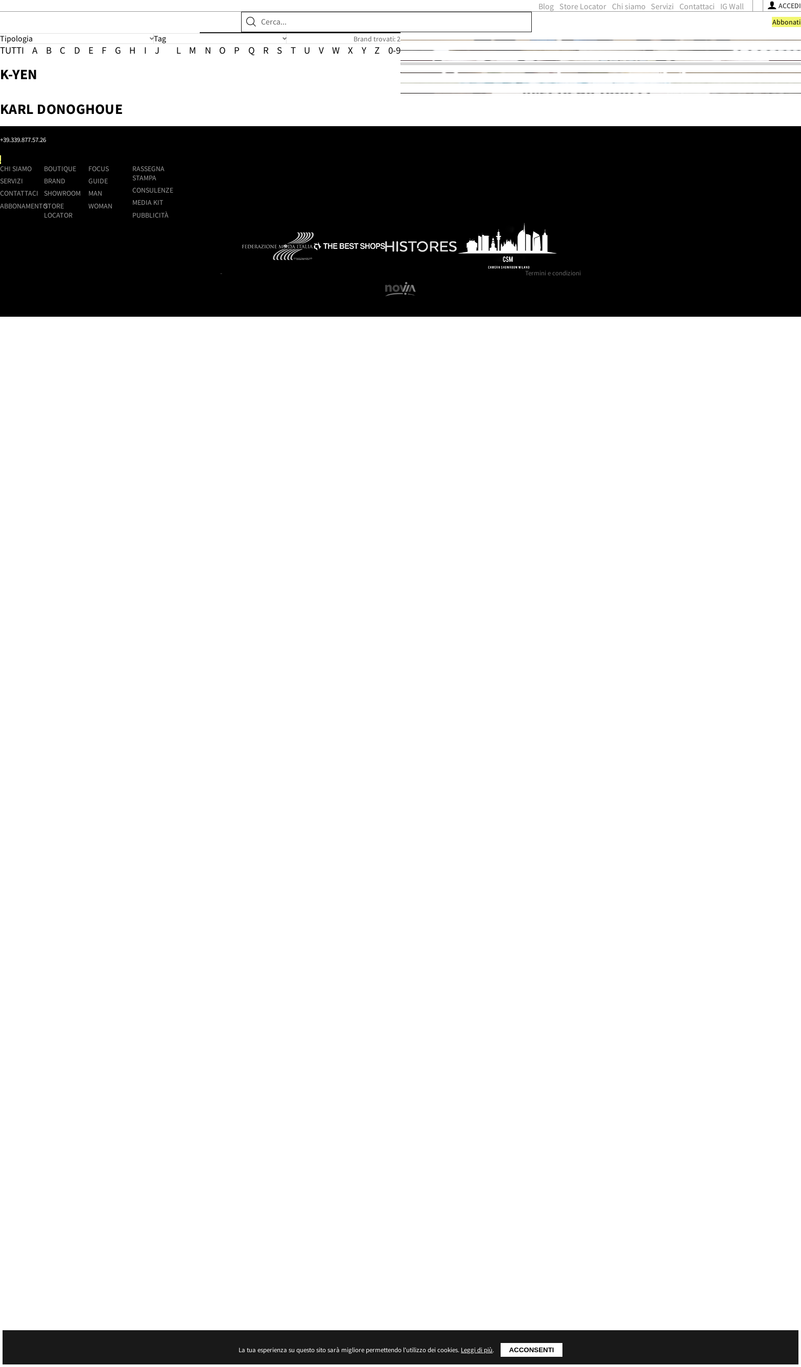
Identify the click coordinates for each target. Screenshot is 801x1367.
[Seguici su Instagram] (584, 29)
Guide (493, 1185)
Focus (493, 1173)
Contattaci (510, 29)
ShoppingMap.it (186, 27)
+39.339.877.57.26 (195, 1196)
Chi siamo (442, 29)
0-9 (514, 169)
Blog (359, 29)
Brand (184, 63)
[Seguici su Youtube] (597, 29)
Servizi (476, 29)
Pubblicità (607, 1219)
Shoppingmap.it (172, 1161)
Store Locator (396, 29)
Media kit (604, 1207)
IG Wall (545, 29)
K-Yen (327, 233)
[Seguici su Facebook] (573, 29)
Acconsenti (531, 1350)
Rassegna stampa (605, 1178)
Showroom (231, 63)
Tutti (132, 169)
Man (490, 1198)
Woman (495, 1210)
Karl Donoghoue (370, 367)
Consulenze (609, 1194)
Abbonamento (295, 1210)
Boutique (140, 63)
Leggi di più (476, 1350)
